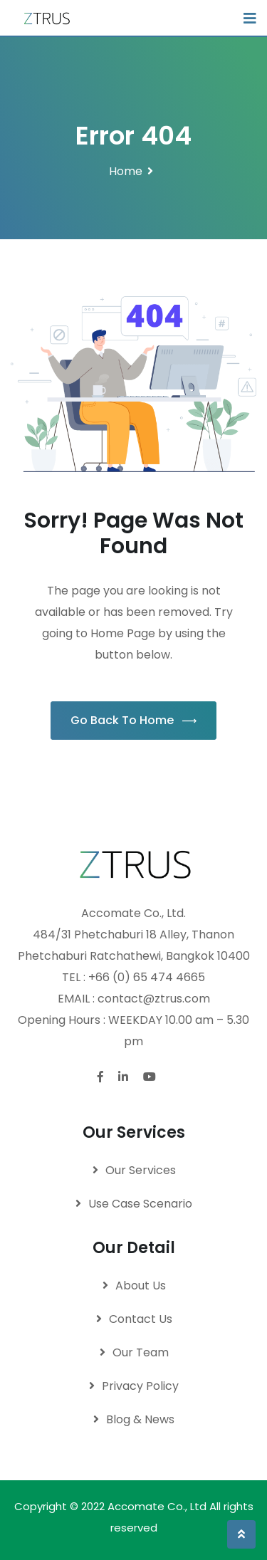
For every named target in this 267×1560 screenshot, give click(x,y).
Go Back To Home (133, 720)
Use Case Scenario (140, 1203)
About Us (140, 1285)
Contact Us (140, 1319)
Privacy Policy (140, 1386)
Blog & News (140, 1419)
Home (125, 171)
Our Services (140, 1170)
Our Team (140, 1352)
